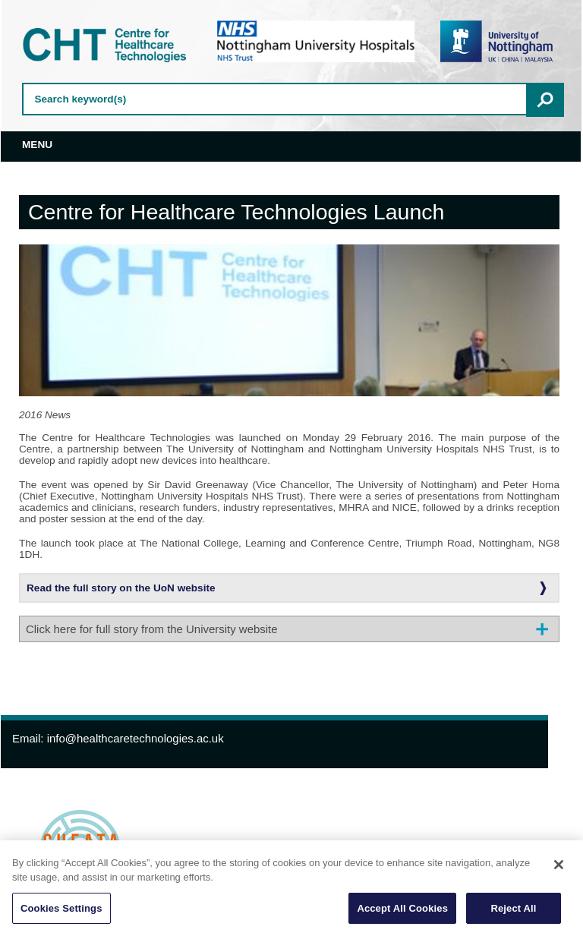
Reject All (513, 912)
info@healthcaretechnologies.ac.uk (135, 738)
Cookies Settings (61, 912)
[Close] (558, 868)
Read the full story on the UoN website (121, 588)
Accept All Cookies (402, 912)
